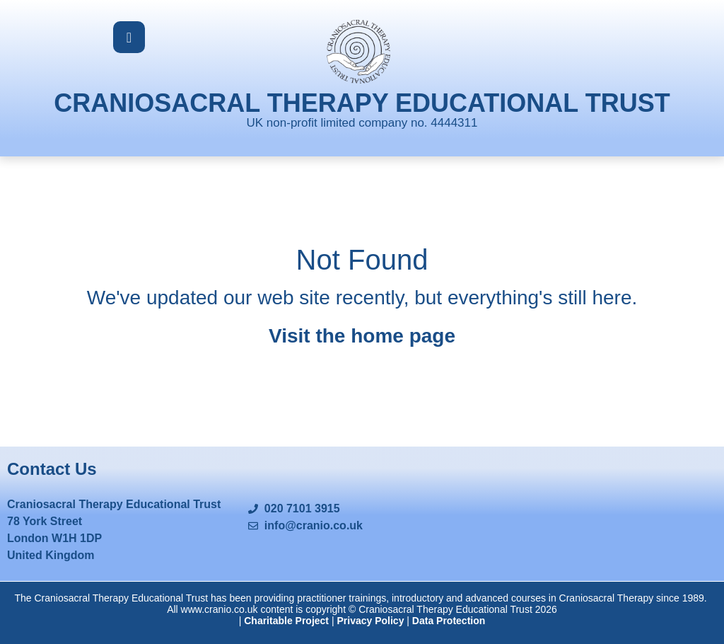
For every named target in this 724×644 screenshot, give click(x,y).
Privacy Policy (370, 620)
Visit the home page (362, 336)
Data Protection (448, 620)
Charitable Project (286, 620)
